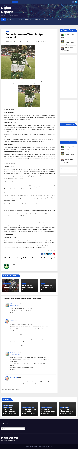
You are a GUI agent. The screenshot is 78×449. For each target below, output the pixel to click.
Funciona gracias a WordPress (32, 446)
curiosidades (7, 23)
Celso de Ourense (14, 303)
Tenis (33, 407)
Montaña (28, 19)
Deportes (37, 19)
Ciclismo (62, 407)
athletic (17, 41)
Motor (47, 19)
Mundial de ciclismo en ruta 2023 (66, 411)
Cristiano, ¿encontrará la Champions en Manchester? (9, 288)
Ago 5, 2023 (64, 413)
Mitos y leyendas (58, 19)
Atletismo (6, 405)
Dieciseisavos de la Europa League (43, 258)
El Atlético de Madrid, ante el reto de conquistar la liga (48, 288)
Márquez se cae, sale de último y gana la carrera (67, 49)
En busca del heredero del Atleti (27, 287)
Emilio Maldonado (14, 352)
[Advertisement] (69, 76)
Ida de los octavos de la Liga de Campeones (18, 258)
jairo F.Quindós (14, 377)
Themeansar (49, 446)
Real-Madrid (39, 41)
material (16, 23)
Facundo (12, 320)
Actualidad (10, 19)
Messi (34, 41)
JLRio (14, 264)
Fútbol (7, 31)
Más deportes (49, 407)
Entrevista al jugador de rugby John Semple (67, 42)
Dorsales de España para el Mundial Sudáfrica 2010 (68, 36)
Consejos (11, 405)
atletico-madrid (23, 41)
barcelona (29, 41)
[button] (75, 21)
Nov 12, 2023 (46, 413)
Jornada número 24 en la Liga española (24, 36)
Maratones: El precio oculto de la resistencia (9, 411)
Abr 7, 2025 (7, 413)
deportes (5, 407)
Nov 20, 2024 (27, 413)
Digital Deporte (9, 437)
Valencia (44, 41)
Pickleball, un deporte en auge (48, 410)
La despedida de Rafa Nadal (29, 410)
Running (19, 19)
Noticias (9, 283)
